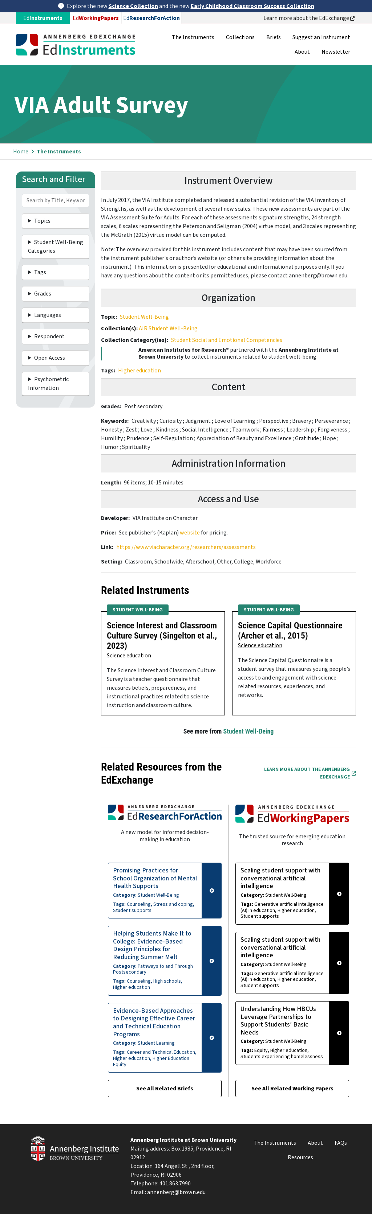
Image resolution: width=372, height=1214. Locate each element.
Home (20, 152)
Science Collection (133, 6)
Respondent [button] (49, 336)
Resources (300, 1157)
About (302, 52)
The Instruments (193, 37)
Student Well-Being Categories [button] (55, 246)
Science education (129, 656)
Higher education (139, 371)
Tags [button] (40, 272)
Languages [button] (47, 315)
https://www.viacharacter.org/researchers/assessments (186, 547)
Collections (240, 37)
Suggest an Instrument (321, 37)
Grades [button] (42, 294)
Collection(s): (119, 329)
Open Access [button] (49, 358)
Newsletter (336, 52)
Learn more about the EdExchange (309, 18)
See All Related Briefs (164, 1089)
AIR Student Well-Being (168, 329)
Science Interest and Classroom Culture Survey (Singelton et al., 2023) (162, 635)
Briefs (273, 37)
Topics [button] (42, 221)
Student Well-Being (144, 317)
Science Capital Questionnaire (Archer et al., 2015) (290, 630)
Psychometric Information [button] (48, 383)
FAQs (341, 1143)
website (190, 533)
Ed (96, 18)
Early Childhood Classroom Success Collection (252, 6)
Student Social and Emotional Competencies (226, 340)
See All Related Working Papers (292, 1089)
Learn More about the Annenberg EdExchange (310, 773)
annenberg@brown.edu (176, 1192)
